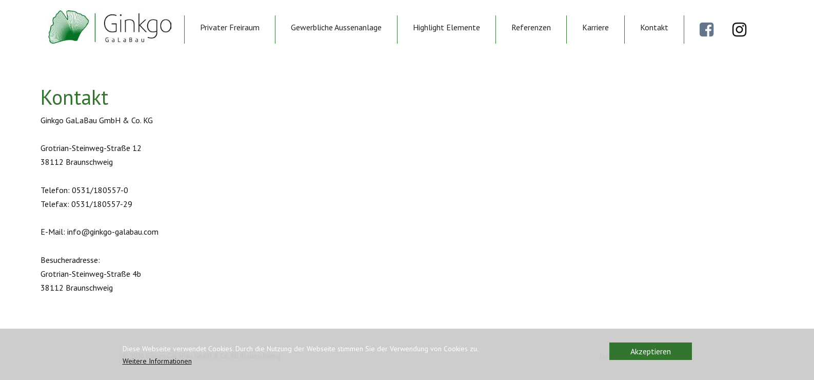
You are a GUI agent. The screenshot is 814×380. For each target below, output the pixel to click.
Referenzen (531, 27)
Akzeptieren (650, 351)
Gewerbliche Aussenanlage (336, 27)
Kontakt (654, 27)
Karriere (595, 27)
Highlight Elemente (446, 27)
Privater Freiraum (230, 27)
